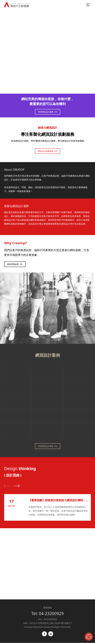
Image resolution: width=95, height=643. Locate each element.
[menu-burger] (88, 5)
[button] (16, 486)
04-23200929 (51, 613)
